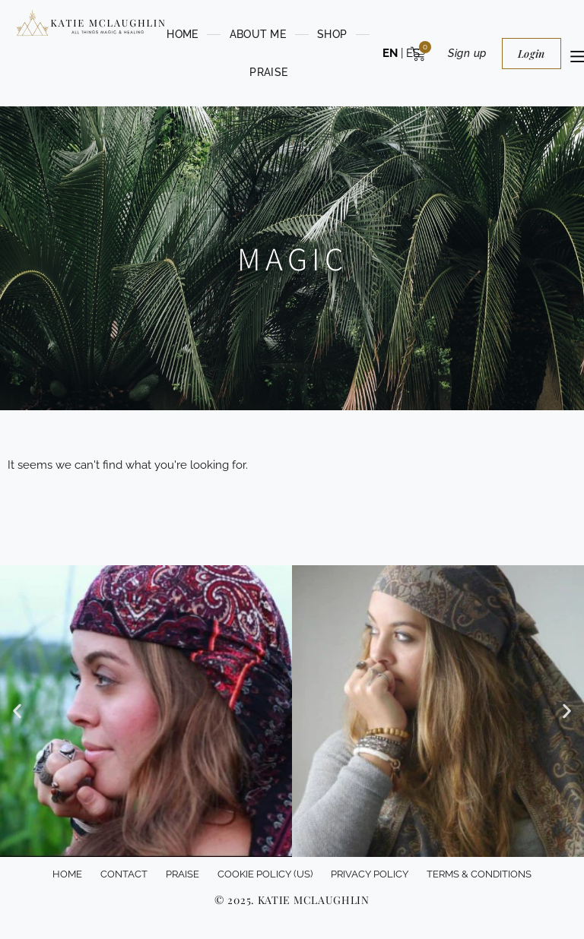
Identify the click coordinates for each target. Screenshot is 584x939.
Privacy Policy (369, 874)
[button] (17, 711)
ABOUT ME (258, 34)
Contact (124, 874)
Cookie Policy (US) (265, 874)
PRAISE (268, 72)
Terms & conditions (479, 874)
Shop (332, 34)
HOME (182, 34)
